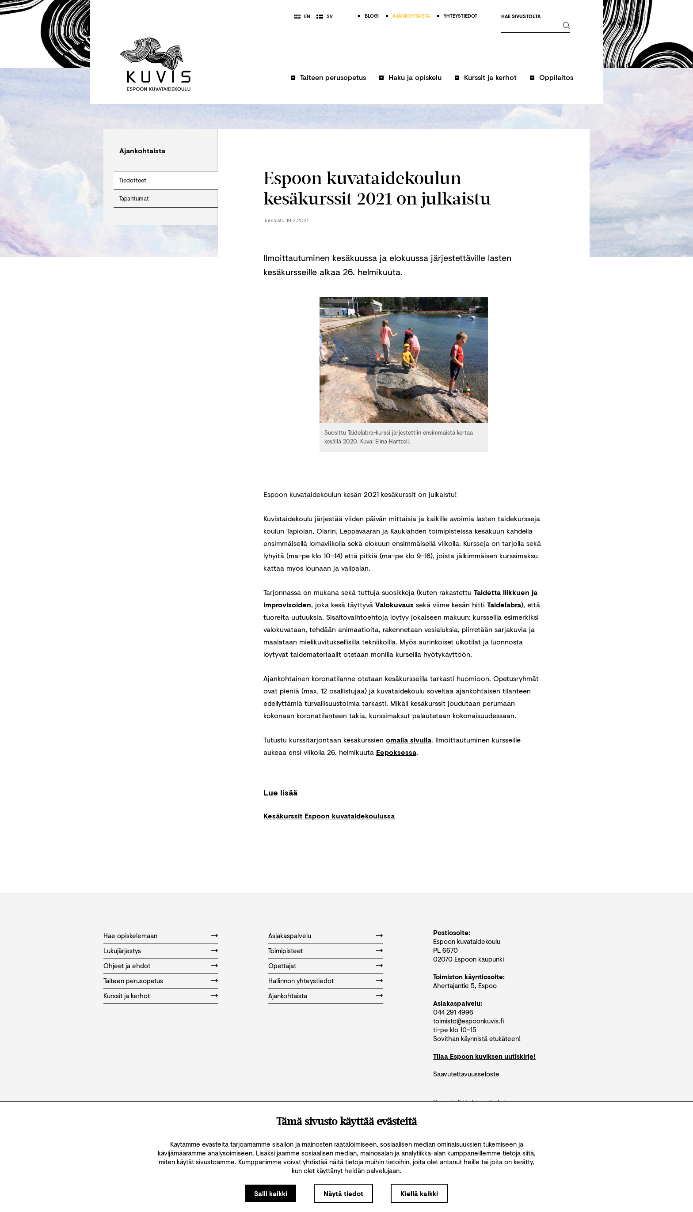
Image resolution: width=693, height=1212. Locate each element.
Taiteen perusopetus (333, 77)
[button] (328, 81)
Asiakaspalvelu (289, 935)
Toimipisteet (285, 950)
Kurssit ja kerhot (490, 77)
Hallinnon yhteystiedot (301, 980)
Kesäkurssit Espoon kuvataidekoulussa (329, 816)
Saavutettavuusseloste (466, 1074)
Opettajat (282, 965)
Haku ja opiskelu (415, 77)
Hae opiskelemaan (130, 935)
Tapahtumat (134, 198)
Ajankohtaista (287, 995)
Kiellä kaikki (419, 1193)
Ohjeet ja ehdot (126, 965)
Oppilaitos (556, 77)
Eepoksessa (396, 752)
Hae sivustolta (521, 16)
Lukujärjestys (122, 950)
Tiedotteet (132, 180)
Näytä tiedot (343, 1193)
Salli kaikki (270, 1193)
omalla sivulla (408, 740)
